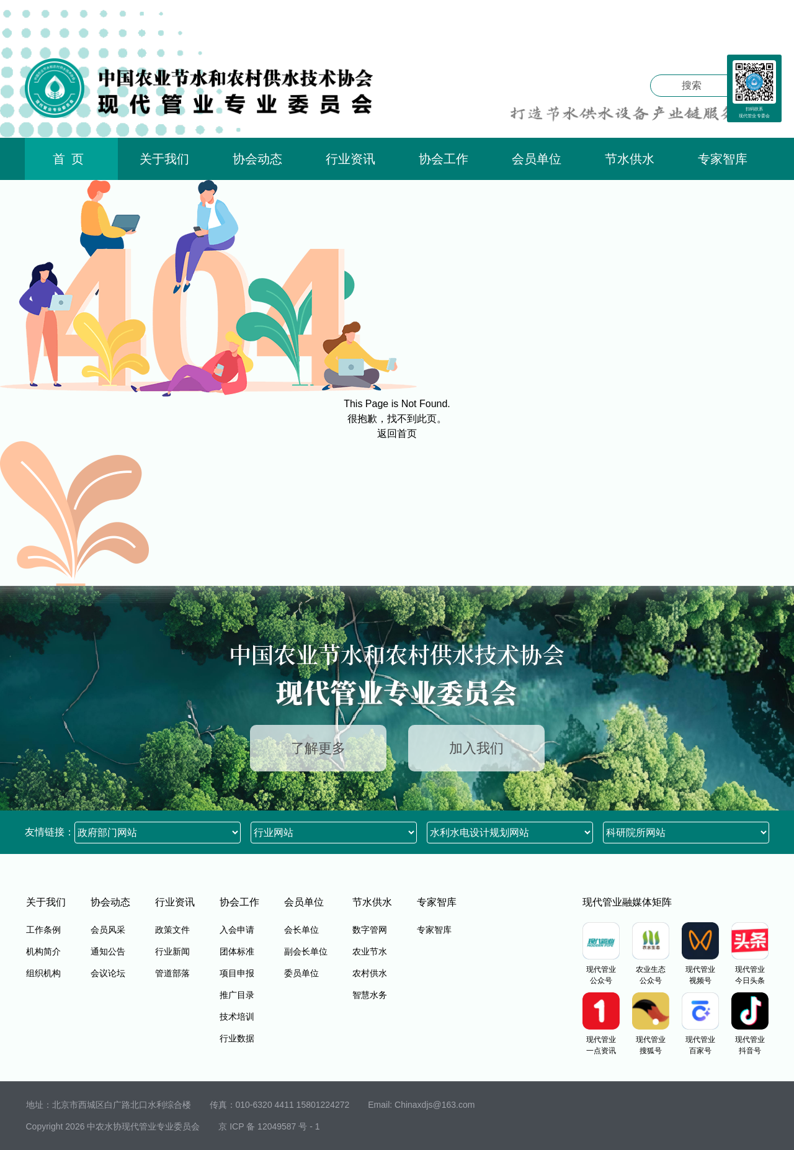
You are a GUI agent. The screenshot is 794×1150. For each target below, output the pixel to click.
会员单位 (536, 159)
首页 (71, 159)
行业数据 (237, 1038)
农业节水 (369, 951)
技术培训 (237, 1017)
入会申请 (237, 930)
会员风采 (108, 930)
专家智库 (722, 159)
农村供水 (369, 973)
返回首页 (397, 433)
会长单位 (301, 930)
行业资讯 (350, 159)
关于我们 (164, 159)
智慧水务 (369, 995)
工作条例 (43, 930)
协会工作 (443, 159)
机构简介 (43, 951)
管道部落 (172, 973)
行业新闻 (172, 951)
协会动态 (257, 159)
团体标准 (237, 951)
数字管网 (369, 930)
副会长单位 (306, 951)
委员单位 (301, 973)
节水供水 (629, 159)
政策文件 (172, 930)
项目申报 (237, 973)
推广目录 (237, 995)
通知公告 (108, 951)
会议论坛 (108, 973)
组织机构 (43, 973)
